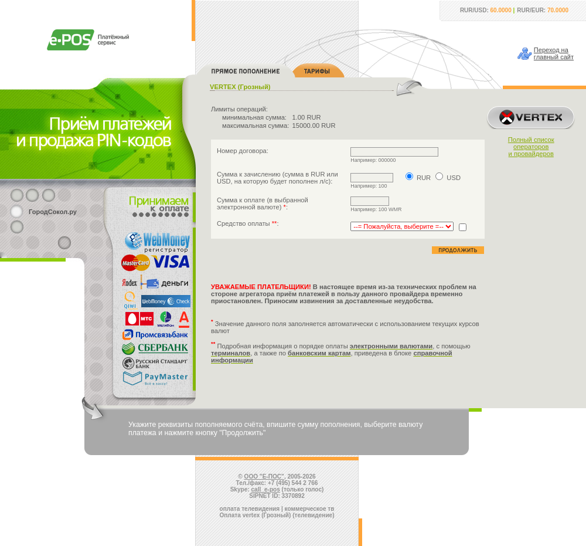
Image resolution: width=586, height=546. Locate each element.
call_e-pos (265, 489)
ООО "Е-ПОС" (264, 476)
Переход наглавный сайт (554, 53)
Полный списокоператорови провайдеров (531, 146)
